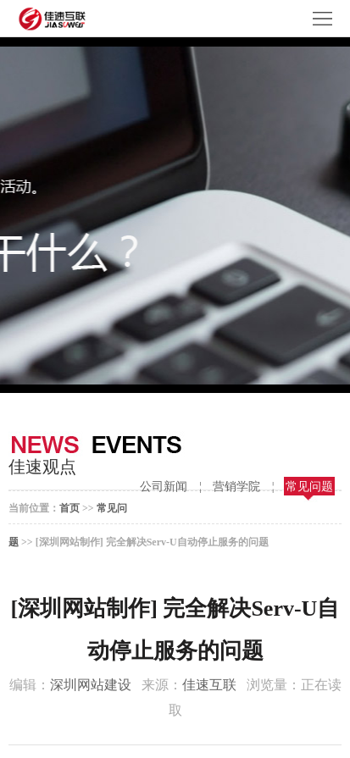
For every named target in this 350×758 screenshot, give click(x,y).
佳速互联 (209, 685)
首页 (69, 508)
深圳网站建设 (90, 685)
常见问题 (309, 486)
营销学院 (236, 486)
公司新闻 (163, 486)
